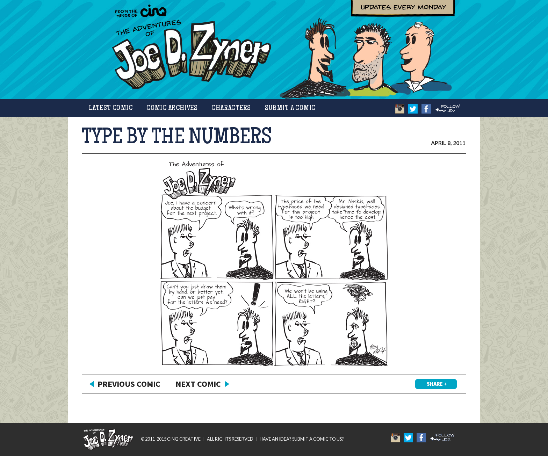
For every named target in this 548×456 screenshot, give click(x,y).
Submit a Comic (290, 108)
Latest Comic (110, 108)
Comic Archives (171, 108)
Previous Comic (129, 383)
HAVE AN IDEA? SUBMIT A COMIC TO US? (302, 439)
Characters (231, 108)
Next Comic (198, 383)
